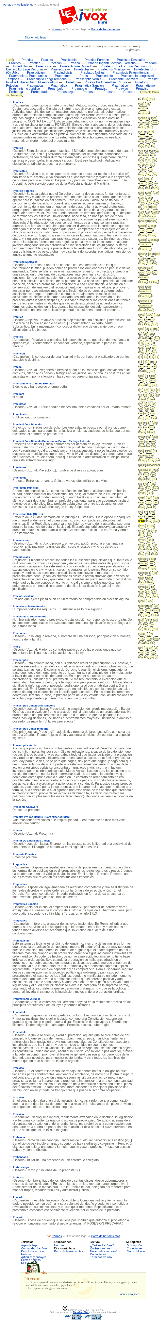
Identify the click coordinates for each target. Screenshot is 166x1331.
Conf (142, 230)
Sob (141, 610)
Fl (140, 361)
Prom (142, 540)
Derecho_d (145, 296)
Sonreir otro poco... (130, 1294)
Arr (147, 164)
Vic (153, 652)
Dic (141, 319)
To (150, 633)
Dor (141, 328)
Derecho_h (145, 300)
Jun (147, 408)
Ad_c (142, 131)
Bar (154, 174)
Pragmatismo (145, 85)
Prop (150, 540)
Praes (84, 76)
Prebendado (39, 92)
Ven (141, 652)
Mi (147, 441)
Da (154, 263)
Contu (142, 253)
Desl (141, 314)
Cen (149, 202)
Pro (154, 530)
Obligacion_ (146, 469)
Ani (147, 155)
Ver (148, 652)
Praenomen (63, 76)
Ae (154, 141)
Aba (145, 99)
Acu (150, 127)
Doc (147, 324)
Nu (157, 460)
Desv (149, 314)
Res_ (142, 582)
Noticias (26, 1254)
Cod (141, 211)
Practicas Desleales (131, 60)
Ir (145, 403)
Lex (148, 418)
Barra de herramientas (105, 29)
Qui (155, 549)
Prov (142, 544)
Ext (147, 352)
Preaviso (101, 88)
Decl (149, 267)
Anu (141, 160)
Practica (27, 60)
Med (155, 436)
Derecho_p (145, 305)
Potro (10, 60)
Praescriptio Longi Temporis (47, 79)
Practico (15, 63)
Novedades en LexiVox (105, 1251)
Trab (141, 638)
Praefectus (58, 69)
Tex (141, 633)
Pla (141, 511)
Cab (141, 188)
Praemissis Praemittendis (131, 72)
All (151, 150)
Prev (142, 530)
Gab (141, 366)
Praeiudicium (36, 72)
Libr (148, 422)
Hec (152, 371)
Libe (141, 422)
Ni (155, 450)
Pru (149, 544)
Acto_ (155, 122)
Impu (142, 385)
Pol (141, 516)
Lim (155, 422)
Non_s (143, 460)
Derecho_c (145, 291)
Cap (141, 192)
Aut (151, 169)
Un (141, 647)
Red (151, 563)
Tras (156, 638)
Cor (157, 253)
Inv (141, 403)
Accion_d (144, 113)
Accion (143, 108)
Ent (147, 338)
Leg (152, 413)
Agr (148, 146)
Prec (149, 521)
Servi (150, 600)
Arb (141, 164)
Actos (142, 127)
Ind (146, 390)
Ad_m (142, 136)
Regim (143, 568)
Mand (142, 432)
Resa (149, 577)
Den (141, 286)
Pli (146, 511)
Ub (152, 643)
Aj (153, 146)
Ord (148, 479)
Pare (155, 488)
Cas (141, 197)
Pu (154, 544)
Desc (150, 310)
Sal (148, 591)
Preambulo (56, 88)
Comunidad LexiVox (34, 1248)
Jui (141, 408)
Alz (157, 150)
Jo (154, 403)
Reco (142, 558)
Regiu (152, 568)
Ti (146, 633)
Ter (141, 629)
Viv (147, 657)
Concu (143, 225)
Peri (155, 502)
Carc (148, 192)
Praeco (75, 63)
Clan (146, 207)
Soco (156, 610)
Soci (148, 610)
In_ (149, 385)
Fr (149, 361)
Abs (141, 103)
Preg (156, 521)
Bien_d (148, 178)
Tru (147, 643)
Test (154, 629)
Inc (154, 385)
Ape (148, 160)
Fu (154, 361)
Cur (149, 263)
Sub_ (147, 615)
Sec (141, 596)
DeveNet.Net (81, 1312)
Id (146, 380)
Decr (142, 272)
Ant (153, 155)
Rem (148, 572)
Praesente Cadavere (123, 79)
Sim (150, 605)
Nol (141, 455)
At (145, 169)
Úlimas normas (31, 1260)
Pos (153, 516)
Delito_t (154, 282)
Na (153, 446)
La (146, 413)
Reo (155, 572)
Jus (141, 413)
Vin (141, 657)
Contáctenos (98, 1254)
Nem (148, 450)
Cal (148, 188)
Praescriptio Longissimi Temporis (31, 705)
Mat (148, 436)
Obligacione (152, 464)
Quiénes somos (100, 1248)
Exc (148, 347)
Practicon (55, 63)
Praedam (150, 63)
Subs (155, 615)
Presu (151, 526)
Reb (154, 554)
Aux (141, 174)
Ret (141, 586)
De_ (155, 272)
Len (141, 418)
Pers (142, 507)
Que (148, 549)
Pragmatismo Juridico (24, 88)
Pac (146, 483)
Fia (152, 357)
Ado (150, 136)
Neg (141, 450)
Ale (141, 150)
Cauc (149, 197)
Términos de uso (101, 1257)
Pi (154, 507)
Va (155, 647)
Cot (141, 258)
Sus (155, 619)
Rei (141, 572)
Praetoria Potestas (22, 854)
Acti (147, 122)
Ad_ (148, 141)
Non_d (149, 455)
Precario (109, 92)
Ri (153, 586)
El (140, 333)
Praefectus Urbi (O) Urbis (26, 514)
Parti (150, 493)
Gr (140, 371)
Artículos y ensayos (34, 1257)
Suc (141, 619)
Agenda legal (29, 1245)
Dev (156, 314)
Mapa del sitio (136, 1251)
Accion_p (144, 117)
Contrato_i (145, 249)
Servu (142, 605)
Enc (151, 333)
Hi (146, 375)
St (140, 615)
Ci (140, 207)
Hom (152, 375)
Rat (148, 554)
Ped (155, 497)
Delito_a (144, 277)
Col (148, 211)
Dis (152, 319)
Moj (153, 441)
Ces (156, 202)
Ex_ (154, 347)
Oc (157, 469)
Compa (151, 216)
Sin (157, 605)
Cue (152, 258)
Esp (141, 343)
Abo (152, 99)
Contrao (153, 239)
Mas (141, 436)
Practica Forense (97, 60)
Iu (149, 403)
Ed (152, 328)
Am (141, 155)
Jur (152, 408)
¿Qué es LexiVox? (102, 1245)
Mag (151, 427)
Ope (152, 474)
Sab (141, 591)
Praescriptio (104, 76)
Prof (149, 535)
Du (147, 328)
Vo (152, 657)
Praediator (20, 66)
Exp (141, 352)
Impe (152, 380)
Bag (148, 174)
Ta (140, 624)
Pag (141, 488)
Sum (148, 619)
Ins (157, 394)
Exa (141, 347)
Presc (142, 526)
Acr (141, 122)
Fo (144, 361)
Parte (142, 493)
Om (146, 474)
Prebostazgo (65, 92)
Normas (57, 29)
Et (153, 343)
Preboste (89, 92)
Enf (141, 338)
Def (149, 272)
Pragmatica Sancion (89, 85)
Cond (152, 225)
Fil (157, 357)
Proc (142, 535)
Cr (146, 258)
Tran (149, 638)
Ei (157, 328)
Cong (150, 230)
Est (147, 343)
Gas (148, 366)
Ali (146, 150)
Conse (143, 235)
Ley (154, 418)
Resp (150, 582)
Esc (157, 338)
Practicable (69, 60)
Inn (146, 394)
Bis (150, 183)
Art (152, 164)
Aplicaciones (25, 4)
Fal (141, 357)
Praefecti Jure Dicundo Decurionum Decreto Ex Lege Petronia (49, 441)
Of (140, 474)
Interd (142, 399)
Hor (141, 380)
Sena (155, 596)
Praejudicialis (63, 72)
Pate (142, 497)
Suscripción (134, 1245)
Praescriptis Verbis (87, 79)
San (154, 591)
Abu (148, 103)
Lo (145, 427)
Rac (141, 554)
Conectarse (134, 1248)
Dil (146, 319)
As (140, 169)
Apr (155, 160)
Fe (146, 357)
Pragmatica (35, 85)
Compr (143, 220)
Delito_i (143, 282)
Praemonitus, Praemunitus (28, 76)
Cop (150, 253)
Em (146, 333)
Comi (142, 216)
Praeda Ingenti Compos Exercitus (112, 63)
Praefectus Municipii (111, 69)
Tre (141, 643)
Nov (151, 460)
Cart (156, 192)
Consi (152, 235)
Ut (151, 647)
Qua (141, 549)
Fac (154, 352)
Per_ (148, 502)
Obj (141, 464)
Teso (147, 629)
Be (140, 178)
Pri (148, 530)
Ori (154, 479)
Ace (154, 117)
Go (154, 366)
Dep (148, 286)
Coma (155, 211)
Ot (140, 483)
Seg (148, 596)
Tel (145, 624)
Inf (157, 390)
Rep (141, 577)
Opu (141, 479)
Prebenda (16, 92)
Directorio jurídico (32, 1251)
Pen (141, 502)
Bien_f (143, 183)
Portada (8, 4)
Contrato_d (145, 244)
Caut (142, 202)
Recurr (151, 558)
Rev (147, 586)
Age (141, 146)
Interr (151, 399)
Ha (145, 371)
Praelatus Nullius (93, 72)
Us (146, 647)
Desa (142, 310)
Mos (141, 446)
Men (141, 441)
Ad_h (150, 131)
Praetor (71, 82)
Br (155, 183)
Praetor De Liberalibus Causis (106, 82)
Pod (152, 511)
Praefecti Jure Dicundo (76, 66)
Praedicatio (44, 66)
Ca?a (155, 188)
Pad (153, 483)
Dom (154, 324)
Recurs (143, 563)
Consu (143, 239)
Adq (141, 141)
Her (141, 375)
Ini (140, 394)
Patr (149, 497)
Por (147, 516)
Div (141, 324)
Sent (142, 600)
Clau (153, 207)
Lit (140, 427)
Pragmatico (120, 85)
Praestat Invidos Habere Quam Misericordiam (39, 816)
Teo (151, 624)
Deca (142, 267)
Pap (148, 488)
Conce (153, 220)
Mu (148, 446)
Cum (142, 263)
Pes (149, 507)
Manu (151, 432)
